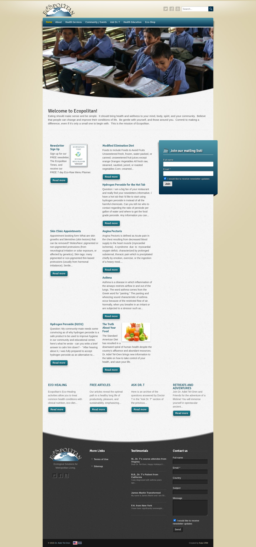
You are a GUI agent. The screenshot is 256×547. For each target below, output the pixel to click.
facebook (172, 9)
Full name (168, 159)
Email (166, 169)
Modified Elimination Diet (118, 145)
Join (167, 183)
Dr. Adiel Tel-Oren (62, 543)
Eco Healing (57, 385)
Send (178, 529)
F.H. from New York (141, 505)
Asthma (107, 278)
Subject (176, 488)
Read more (59, 180)
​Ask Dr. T (137, 385)
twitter (166, 9)
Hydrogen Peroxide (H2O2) (66, 324)
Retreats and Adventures (183, 386)
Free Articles (100, 385)
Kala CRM (203, 543)
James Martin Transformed (146, 492)
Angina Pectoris (112, 231)
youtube (178, 9)
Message (177, 498)
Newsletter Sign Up (57, 147)
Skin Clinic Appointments (65, 231)
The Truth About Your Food (109, 327)
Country (177, 478)
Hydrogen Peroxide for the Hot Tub (123, 185)
